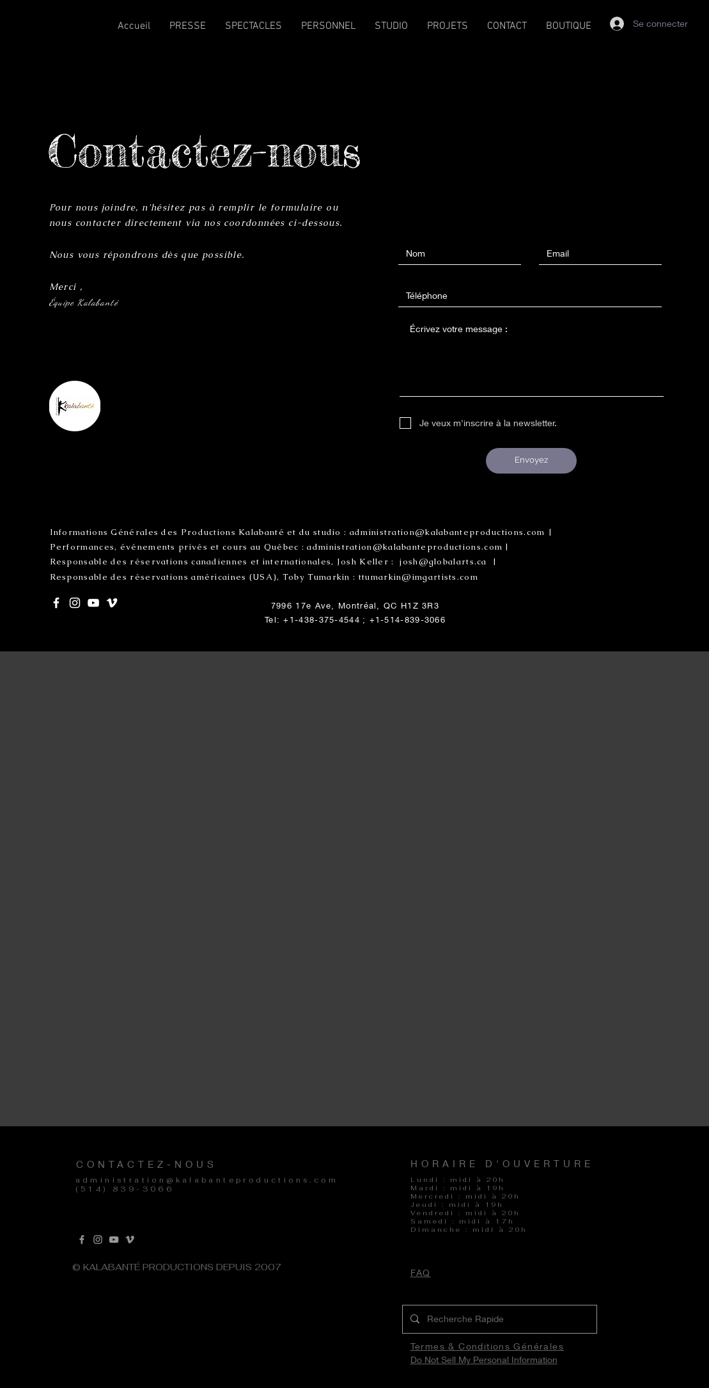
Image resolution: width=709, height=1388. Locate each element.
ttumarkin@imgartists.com (418, 576)
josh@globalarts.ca (443, 561)
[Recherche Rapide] (498, 1319)
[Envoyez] (531, 461)
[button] (253, 30)
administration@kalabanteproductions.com (207, 1180)
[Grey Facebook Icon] (82, 1239)
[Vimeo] (130, 1239)
